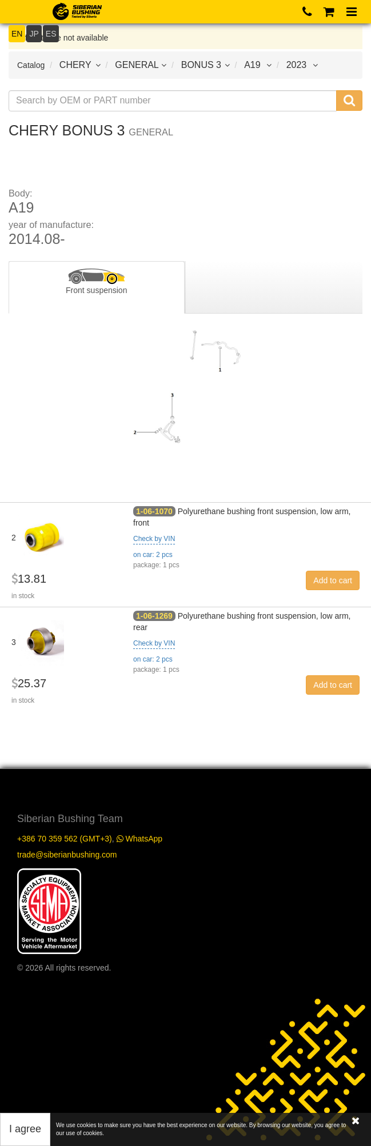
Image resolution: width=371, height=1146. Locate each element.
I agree (25, 1129)
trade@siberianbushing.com (67, 854)
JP (33, 33)
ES (51, 33)
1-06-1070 (154, 511)
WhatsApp (139, 838)
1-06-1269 (154, 615)
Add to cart (332, 580)
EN (16, 33)
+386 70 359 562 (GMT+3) (64, 838)
